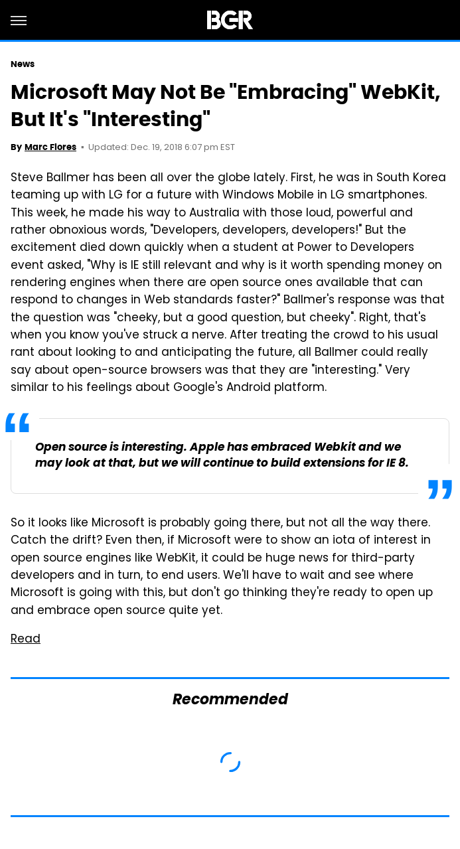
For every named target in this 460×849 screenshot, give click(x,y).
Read (25, 640)
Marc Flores (50, 147)
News (23, 64)
